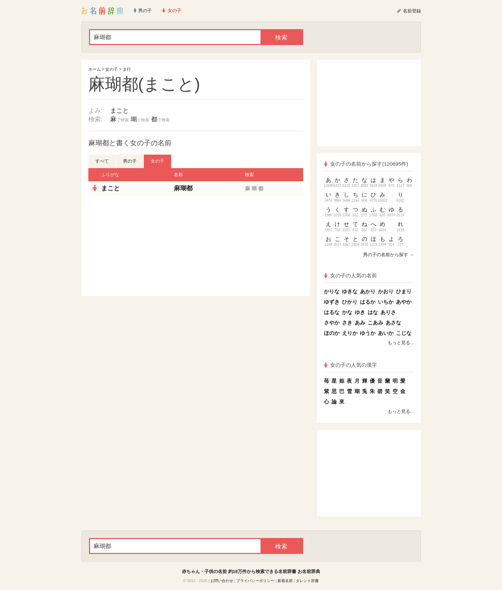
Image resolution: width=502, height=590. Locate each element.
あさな (393, 323)
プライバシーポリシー (255, 581)
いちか (386, 302)
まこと (119, 110)
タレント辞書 (307, 581)
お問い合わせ (221, 581)
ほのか (332, 333)
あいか (386, 333)
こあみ (375, 323)
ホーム (94, 69)
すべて (102, 161)
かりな (332, 291)
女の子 (111, 69)
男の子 (129, 161)
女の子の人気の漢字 (350, 365)
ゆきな (350, 291)
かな (347, 312)
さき (347, 323)
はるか (368, 302)
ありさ (388, 312)
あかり (368, 291)
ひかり (350, 302)
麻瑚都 (183, 188)
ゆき (360, 312)
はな (373, 312)
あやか (404, 302)
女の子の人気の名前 (350, 275)
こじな (404, 333)
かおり (386, 291)
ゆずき (332, 302)
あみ (360, 323)
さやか (332, 323)
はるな (332, 312)
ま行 (127, 69)
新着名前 (285, 581)
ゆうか (368, 333)
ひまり (404, 291)
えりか (350, 333)
